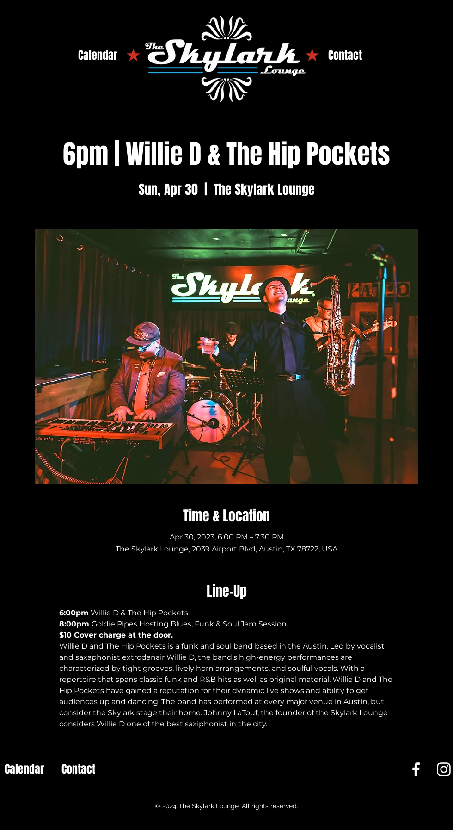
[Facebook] (416, 769)
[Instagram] (444, 769)
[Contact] (345, 55)
